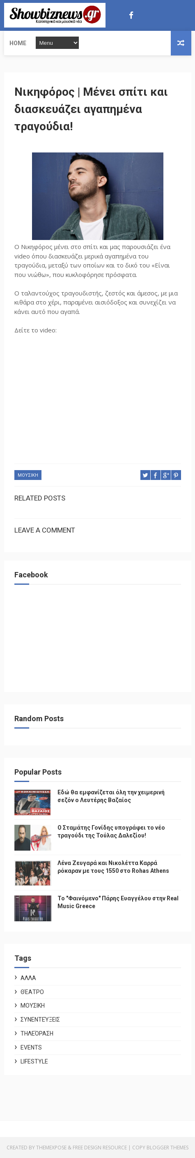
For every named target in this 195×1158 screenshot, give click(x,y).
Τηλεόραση (37, 1033)
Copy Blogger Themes (160, 1147)
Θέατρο (32, 992)
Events (31, 1047)
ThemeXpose (51, 1147)
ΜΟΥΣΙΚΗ (28, 475)
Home (17, 43)
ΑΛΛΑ (28, 978)
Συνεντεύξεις (40, 1019)
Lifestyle (34, 1061)
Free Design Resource (100, 1147)
